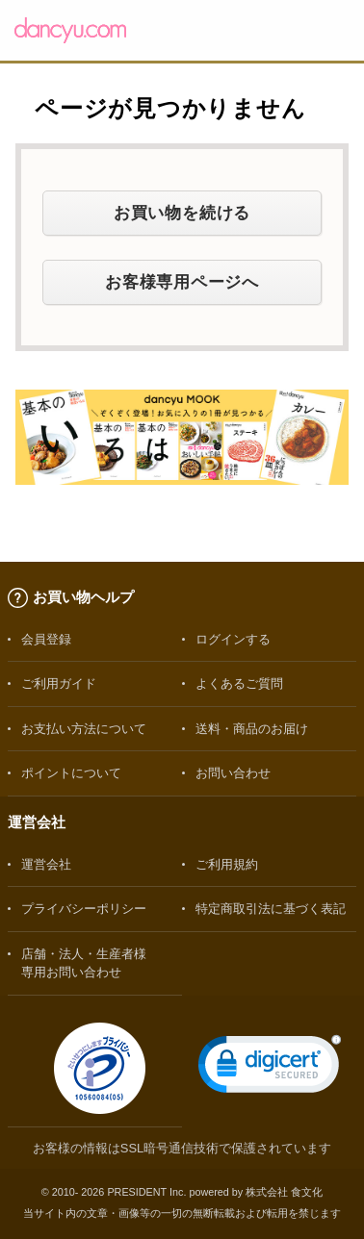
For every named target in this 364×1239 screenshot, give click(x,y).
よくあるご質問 (239, 683)
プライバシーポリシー (83, 908)
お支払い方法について (83, 728)
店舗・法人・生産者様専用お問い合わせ (83, 963)
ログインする (233, 639)
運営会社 (46, 864)
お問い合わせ (233, 773)
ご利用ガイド (58, 683)
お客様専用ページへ (182, 281)
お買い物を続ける (182, 212)
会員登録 (46, 639)
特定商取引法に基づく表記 (270, 908)
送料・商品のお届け (251, 728)
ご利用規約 (226, 864)
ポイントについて (71, 773)
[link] (269, 1068)
